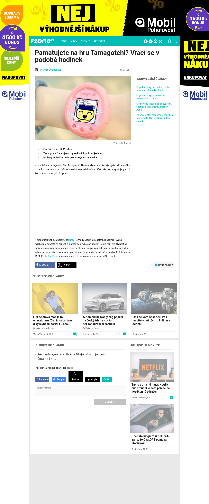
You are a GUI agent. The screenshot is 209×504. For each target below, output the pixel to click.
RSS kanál (96, 476)
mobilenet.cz (119, 469)
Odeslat (110, 401)
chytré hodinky (165, 265)
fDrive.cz (117, 473)
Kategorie (99, 41)
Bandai (71, 240)
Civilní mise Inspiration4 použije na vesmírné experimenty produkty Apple (154, 106)
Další (107, 379)
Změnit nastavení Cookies (147, 473)
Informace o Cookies (145, 469)
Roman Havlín (89, 334)
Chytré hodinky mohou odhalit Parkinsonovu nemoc (151, 97)
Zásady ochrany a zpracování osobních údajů (157, 476)
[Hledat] (175, 41)
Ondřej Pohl (138, 334)
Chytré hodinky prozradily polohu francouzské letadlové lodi (153, 89)
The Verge (53, 256)
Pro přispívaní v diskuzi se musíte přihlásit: (54, 368)
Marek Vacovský (40, 334)
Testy (64, 41)
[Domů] (42, 41)
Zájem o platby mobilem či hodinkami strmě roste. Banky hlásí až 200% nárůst (155, 118)
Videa (74, 41)
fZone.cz (117, 476)
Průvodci (75, 480)
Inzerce (94, 473)
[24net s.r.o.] (172, 489)
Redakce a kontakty (100, 469)
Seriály (85, 41)
